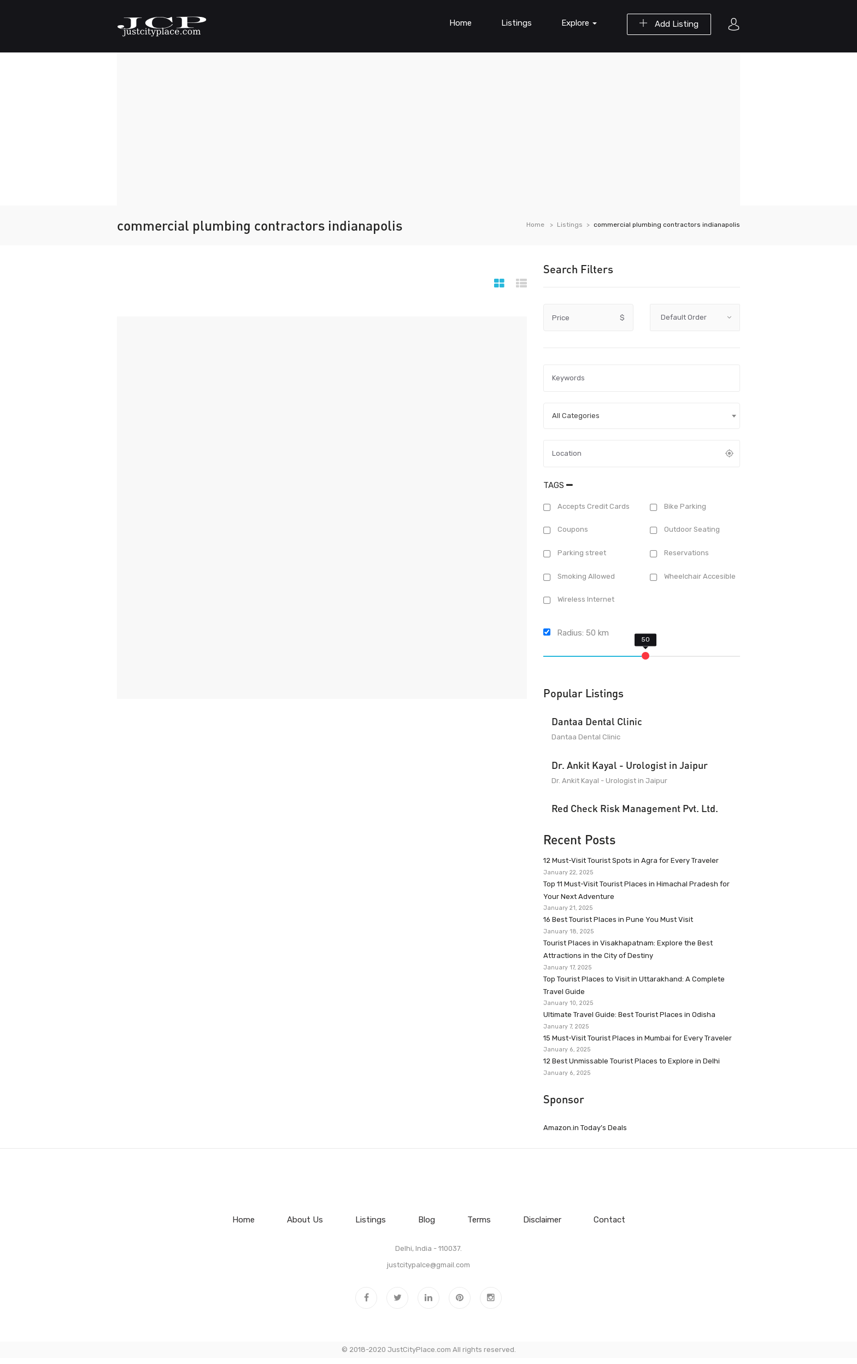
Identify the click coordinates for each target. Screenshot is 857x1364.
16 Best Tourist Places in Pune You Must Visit (618, 919)
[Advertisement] (428, 128)
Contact (609, 1220)
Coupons (572, 530)
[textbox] (641, 415)
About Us (305, 1220)
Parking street (581, 553)
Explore (579, 23)
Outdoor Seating (691, 530)
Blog (426, 1220)
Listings (516, 23)
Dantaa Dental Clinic (596, 721)
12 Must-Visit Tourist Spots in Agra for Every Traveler (631, 860)
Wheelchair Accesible (699, 576)
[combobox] (641, 416)
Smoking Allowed (585, 576)
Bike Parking (684, 506)
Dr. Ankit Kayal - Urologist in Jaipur (629, 765)
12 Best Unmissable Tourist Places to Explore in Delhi (631, 1061)
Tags (558, 485)
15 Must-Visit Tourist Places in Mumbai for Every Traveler (637, 1038)
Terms (479, 1220)
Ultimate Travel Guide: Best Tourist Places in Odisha (629, 1014)
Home (460, 23)
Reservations (685, 553)
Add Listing (668, 24)
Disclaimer (542, 1220)
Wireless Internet (585, 600)
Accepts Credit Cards (593, 506)
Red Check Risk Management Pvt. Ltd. (634, 808)
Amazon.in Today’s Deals (585, 1128)
